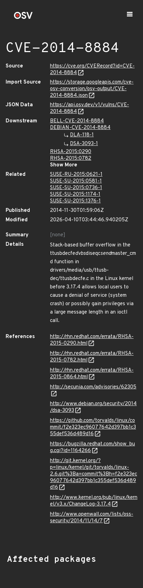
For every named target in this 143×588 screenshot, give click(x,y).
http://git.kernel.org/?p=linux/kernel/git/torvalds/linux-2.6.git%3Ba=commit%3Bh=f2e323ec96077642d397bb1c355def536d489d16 (93, 474)
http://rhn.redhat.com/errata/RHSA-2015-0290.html (92, 340)
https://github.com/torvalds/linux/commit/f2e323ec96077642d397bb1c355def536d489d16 (93, 427)
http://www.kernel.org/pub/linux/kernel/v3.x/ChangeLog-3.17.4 (93, 501)
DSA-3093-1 (84, 144)
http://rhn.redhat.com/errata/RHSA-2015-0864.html (92, 373)
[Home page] (23, 18)
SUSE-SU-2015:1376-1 (75, 201)
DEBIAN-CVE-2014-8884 (80, 127)
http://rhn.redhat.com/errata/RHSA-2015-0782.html (92, 357)
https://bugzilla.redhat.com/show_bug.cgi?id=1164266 (92, 447)
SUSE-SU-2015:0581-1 (76, 181)
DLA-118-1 (82, 135)
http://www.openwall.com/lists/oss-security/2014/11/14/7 (91, 517)
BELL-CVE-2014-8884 (77, 121)
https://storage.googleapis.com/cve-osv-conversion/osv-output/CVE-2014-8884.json (92, 89)
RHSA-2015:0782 (70, 158)
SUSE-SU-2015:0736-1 (76, 188)
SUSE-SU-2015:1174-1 (75, 194)
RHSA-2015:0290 (70, 152)
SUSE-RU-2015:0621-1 (76, 174)
